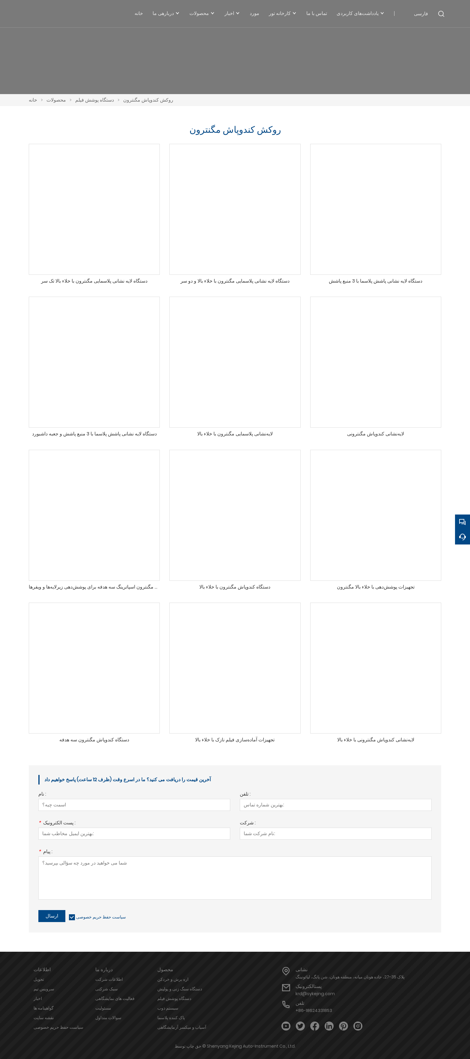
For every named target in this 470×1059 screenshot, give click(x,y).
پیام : (45, 852)
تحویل (39, 979)
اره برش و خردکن (173, 979)
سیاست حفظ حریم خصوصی (101, 917)
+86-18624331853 (314, 1010)
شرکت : (248, 823)
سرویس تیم (44, 989)
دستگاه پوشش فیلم (94, 99)
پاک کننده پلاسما (171, 1018)
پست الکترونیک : (57, 823)
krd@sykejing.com (315, 994)
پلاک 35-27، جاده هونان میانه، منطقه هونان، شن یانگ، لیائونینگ (350, 977)
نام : (42, 794)
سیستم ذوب (167, 1008)
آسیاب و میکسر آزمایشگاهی (181, 1027)
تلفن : (245, 794)
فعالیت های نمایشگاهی (115, 998)
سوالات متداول (108, 1018)
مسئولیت (103, 1008)
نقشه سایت (44, 1018)
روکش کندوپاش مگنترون (148, 99)
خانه (33, 99)
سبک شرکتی (106, 989)
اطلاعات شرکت (109, 979)
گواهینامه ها (44, 1008)
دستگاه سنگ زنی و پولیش (179, 989)
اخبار (38, 998)
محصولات (56, 99)
